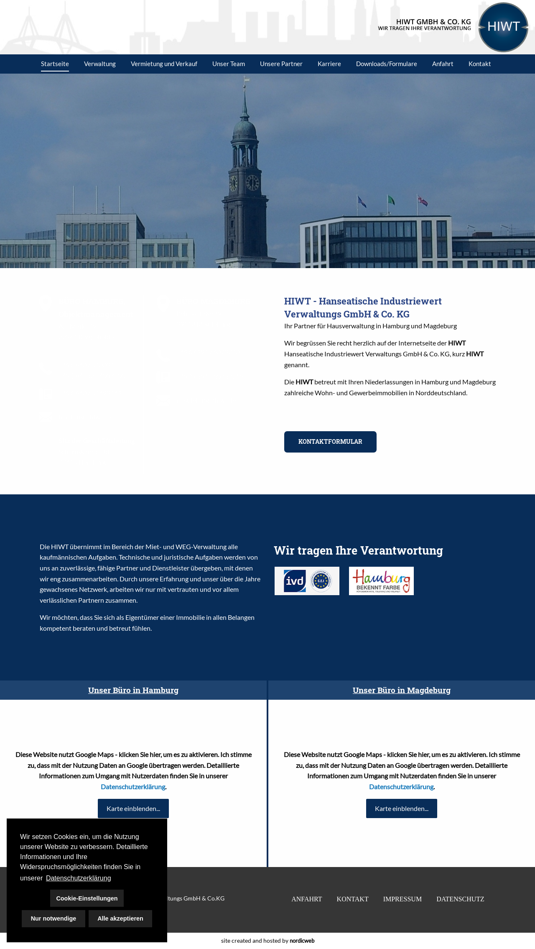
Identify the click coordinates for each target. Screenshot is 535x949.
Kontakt (480, 63)
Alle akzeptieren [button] (120, 918)
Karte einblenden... (133, 808)
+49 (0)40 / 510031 (86, 365)
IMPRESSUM (402, 899)
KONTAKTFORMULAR (330, 441)
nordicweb (302, 940)
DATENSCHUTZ (460, 899)
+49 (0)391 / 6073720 (207, 352)
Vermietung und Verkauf (164, 63)
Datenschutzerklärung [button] (78, 878)
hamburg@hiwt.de (85, 417)
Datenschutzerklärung (133, 786)
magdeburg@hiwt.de (206, 400)
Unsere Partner (281, 63)
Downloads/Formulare (386, 63)
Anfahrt (442, 63)
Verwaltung (100, 63)
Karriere (329, 63)
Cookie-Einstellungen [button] (86, 898)
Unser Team (228, 63)
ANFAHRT (306, 899)
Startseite (55, 63)
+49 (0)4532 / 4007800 (92, 375)
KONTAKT (353, 899)
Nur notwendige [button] (53, 918)
